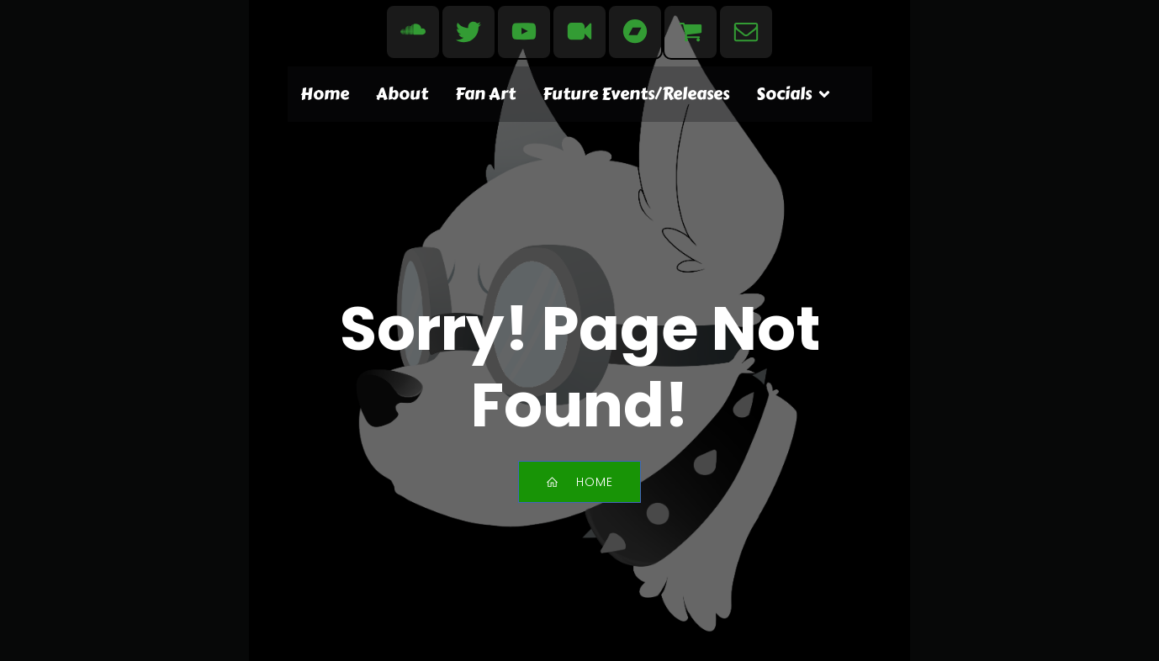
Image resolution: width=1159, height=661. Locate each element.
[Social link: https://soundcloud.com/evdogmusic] (413, 32)
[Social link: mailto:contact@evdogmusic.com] (746, 32)
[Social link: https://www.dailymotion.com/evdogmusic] (579, 32)
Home (324, 94)
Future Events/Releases (635, 94)
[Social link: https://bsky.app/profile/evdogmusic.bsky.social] (468, 32)
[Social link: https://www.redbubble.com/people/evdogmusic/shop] (690, 32)
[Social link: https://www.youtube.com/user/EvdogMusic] (524, 32)
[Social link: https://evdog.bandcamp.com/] (635, 32)
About (402, 94)
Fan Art (485, 94)
